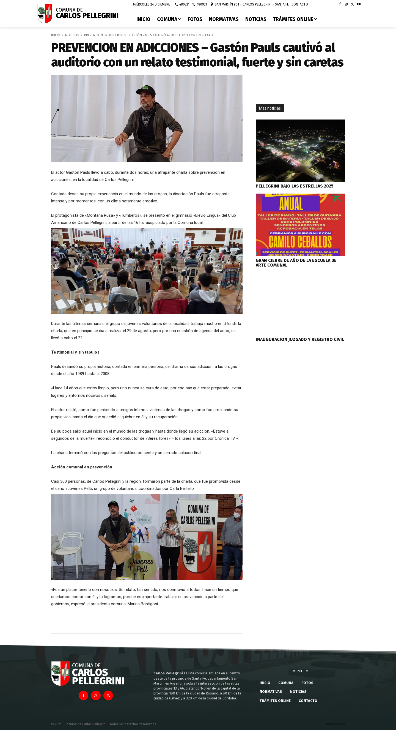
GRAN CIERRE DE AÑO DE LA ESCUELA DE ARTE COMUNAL (296, 263)
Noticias (72, 35)
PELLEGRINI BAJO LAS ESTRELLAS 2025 (295, 186)
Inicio (55, 35)
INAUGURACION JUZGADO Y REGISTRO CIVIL (300, 339)
